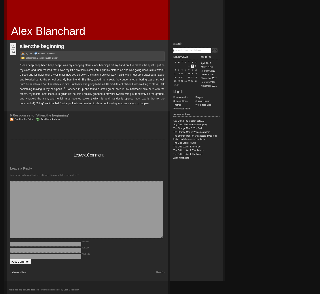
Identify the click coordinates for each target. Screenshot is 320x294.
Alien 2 (159, 272)
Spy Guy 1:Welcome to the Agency (190, 124)
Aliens (39, 58)
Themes (177, 105)
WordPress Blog (203, 105)
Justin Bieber (52, 58)
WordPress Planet (182, 108)
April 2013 (206, 63)
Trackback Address (50, 119)
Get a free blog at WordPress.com (24, 290)
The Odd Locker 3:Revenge (187, 146)
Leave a (46, 54)
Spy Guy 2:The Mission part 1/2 (188, 121)
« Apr (175, 85)
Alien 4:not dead (181, 158)
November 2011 (209, 86)
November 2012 (209, 78)
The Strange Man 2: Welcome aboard (191, 132)
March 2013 (207, 67)
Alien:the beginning (42, 46)
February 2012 (208, 82)
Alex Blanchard (48, 31)
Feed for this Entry (24, 119)
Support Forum (202, 101)
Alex (30, 54)
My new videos (19, 272)
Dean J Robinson (71, 290)
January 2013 (207, 74)
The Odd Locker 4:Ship (184, 143)
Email (85, 248)
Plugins (199, 97)
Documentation (180, 97)
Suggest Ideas (180, 101)
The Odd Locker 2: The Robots (188, 150)
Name (85, 242)
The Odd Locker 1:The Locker (188, 154)
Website (86, 254)
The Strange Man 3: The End (187, 128)
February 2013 (208, 71)
